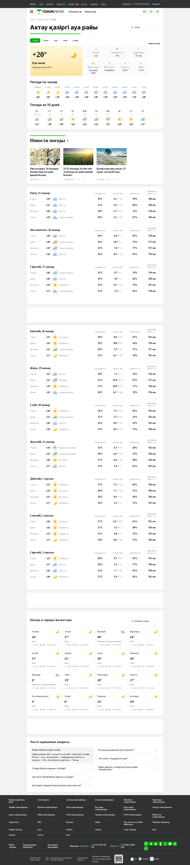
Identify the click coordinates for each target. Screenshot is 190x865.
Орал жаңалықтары (74, 807)
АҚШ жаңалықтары (46, 815)
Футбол (69, 830)
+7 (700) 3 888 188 (128, 846)
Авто (68, 835)
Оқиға (97, 822)
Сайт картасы (43, 800)
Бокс (154, 830)
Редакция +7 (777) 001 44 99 (136, 4)
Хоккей (12, 835)
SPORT (50, 4)
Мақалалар (90, 12)
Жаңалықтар (75, 12)
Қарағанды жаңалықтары (158, 801)
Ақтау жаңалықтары (18, 815)
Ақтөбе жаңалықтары (18, 807)
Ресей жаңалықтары (75, 815)
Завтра (45, 40)
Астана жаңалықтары (104, 800)
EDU (103, 4)
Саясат (41, 835)
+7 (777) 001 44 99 (98, 846)
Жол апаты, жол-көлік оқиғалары (133, 823)
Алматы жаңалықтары (76, 800)
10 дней (75, 40)
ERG (40, 822)
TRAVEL (94, 4)
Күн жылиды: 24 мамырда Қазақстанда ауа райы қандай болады (44, 171)
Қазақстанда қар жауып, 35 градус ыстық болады (111, 170)
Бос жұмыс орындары (53, 846)
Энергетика (14, 822)
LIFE (41, 4)
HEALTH (61, 4)
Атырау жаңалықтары (162, 807)
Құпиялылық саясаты (82, 859)
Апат (40, 830)
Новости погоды (47, 140)
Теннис (98, 830)
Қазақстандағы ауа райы (17, 801)
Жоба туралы (12, 846)
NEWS (33, 4)
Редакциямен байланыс (30, 846)
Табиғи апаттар (15, 830)
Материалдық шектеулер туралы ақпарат (60, 859)
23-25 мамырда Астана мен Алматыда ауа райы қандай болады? (78, 171)
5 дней (65, 40)
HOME (71, 4)
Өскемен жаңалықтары (47, 807)
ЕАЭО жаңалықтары (133, 815)
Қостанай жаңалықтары (101, 808)
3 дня (55, 40)
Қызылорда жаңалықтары (130, 808)
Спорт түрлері (130, 830)
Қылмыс (70, 822)
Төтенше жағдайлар (161, 822)
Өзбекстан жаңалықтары (158, 816)
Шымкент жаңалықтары (130, 801)
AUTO (84, 4)
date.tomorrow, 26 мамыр (45, 229)
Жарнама (156, 4)
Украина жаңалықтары (105, 815)
